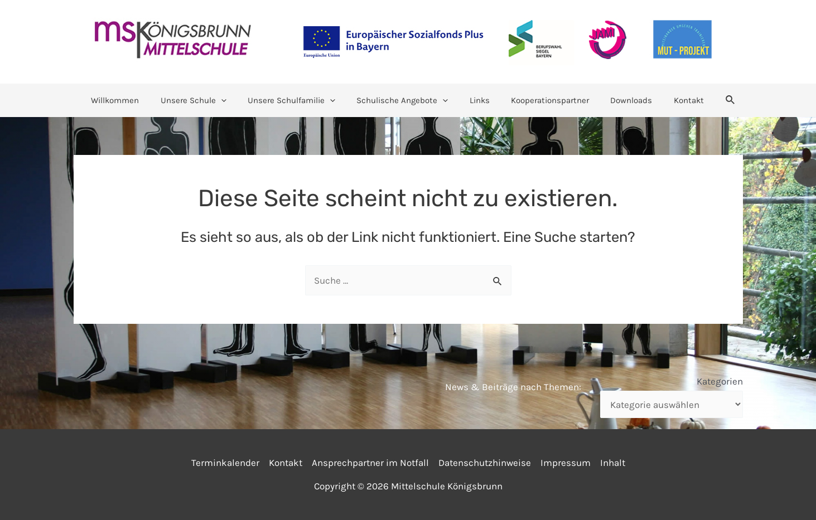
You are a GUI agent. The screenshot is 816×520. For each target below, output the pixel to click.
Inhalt (612, 462)
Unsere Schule (205, 100)
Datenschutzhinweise (484, 462)
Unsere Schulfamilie (298, 100)
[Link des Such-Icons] (712, 100)
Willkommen (131, 100)
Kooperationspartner (543, 100)
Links (477, 100)
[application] (232, 100)
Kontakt (672, 100)
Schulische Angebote (404, 100)
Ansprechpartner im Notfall (370, 462)
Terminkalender (225, 462)
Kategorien (720, 381)
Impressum (565, 462)
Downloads (619, 100)
